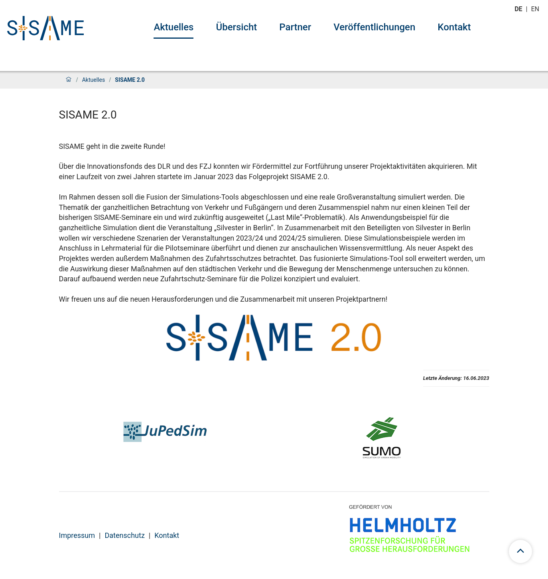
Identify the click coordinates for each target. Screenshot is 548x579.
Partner (295, 27)
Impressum (77, 535)
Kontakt (454, 27)
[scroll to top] (520, 551)
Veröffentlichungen (374, 27)
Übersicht (236, 27)
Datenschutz (124, 535)
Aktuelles (173, 27)
